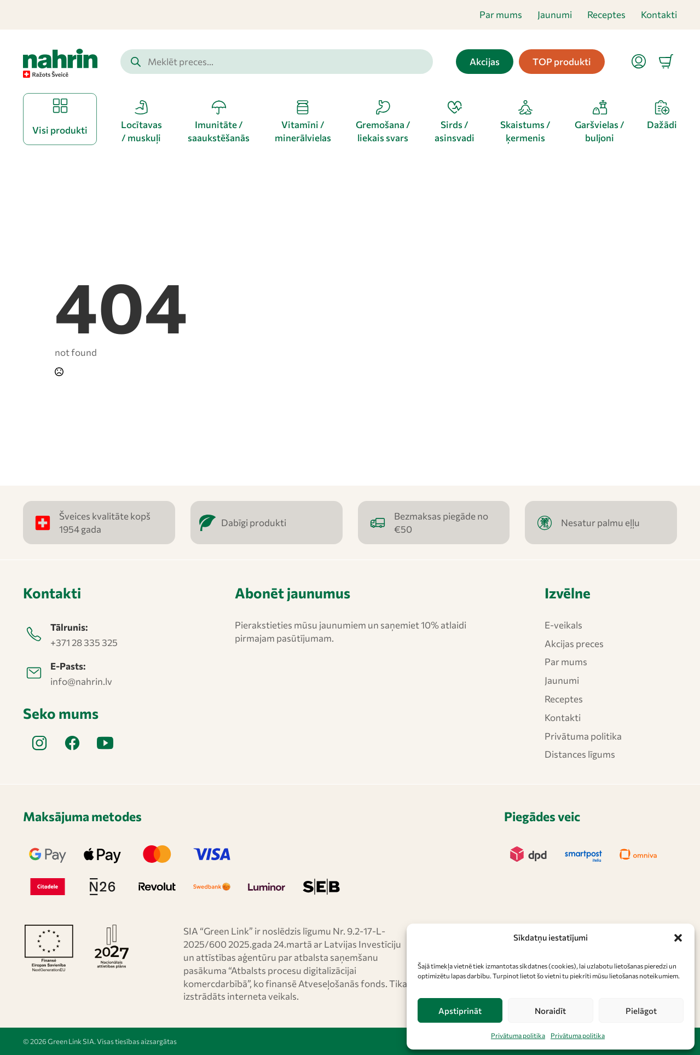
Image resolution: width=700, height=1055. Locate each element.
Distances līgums (580, 754)
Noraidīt (550, 1011)
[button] (678, 937)
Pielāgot (641, 1011)
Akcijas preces (574, 643)
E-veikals (563, 625)
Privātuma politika (518, 1035)
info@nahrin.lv (81, 681)
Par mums (500, 14)
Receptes (606, 14)
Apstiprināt (460, 1011)
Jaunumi (554, 14)
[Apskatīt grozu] (666, 61)
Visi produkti (60, 130)
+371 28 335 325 (84, 642)
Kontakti (659, 14)
